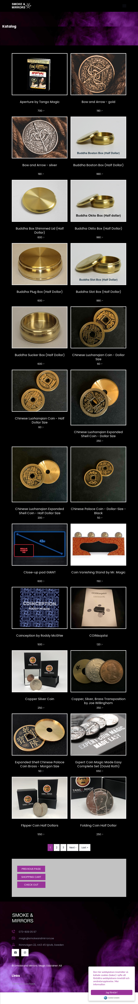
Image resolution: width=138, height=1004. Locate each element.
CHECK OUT (31, 885)
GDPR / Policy (20, 990)
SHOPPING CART (31, 877)
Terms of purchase (23, 984)
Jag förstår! (112, 992)
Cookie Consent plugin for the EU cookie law (111, 998)
